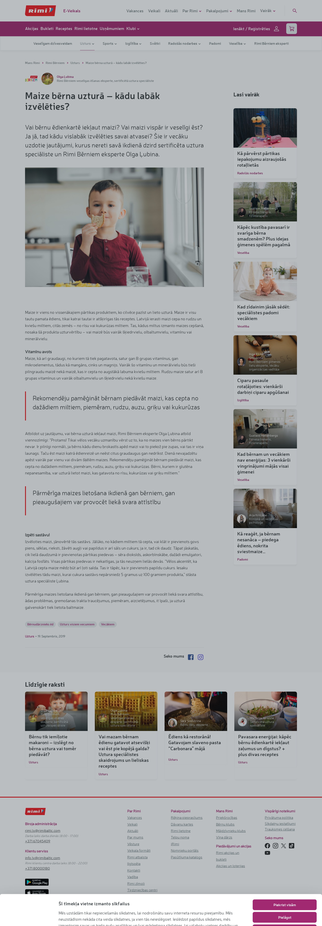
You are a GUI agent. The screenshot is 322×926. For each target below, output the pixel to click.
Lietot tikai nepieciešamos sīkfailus (284, 899)
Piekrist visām (284, 874)
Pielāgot (284, 886)
